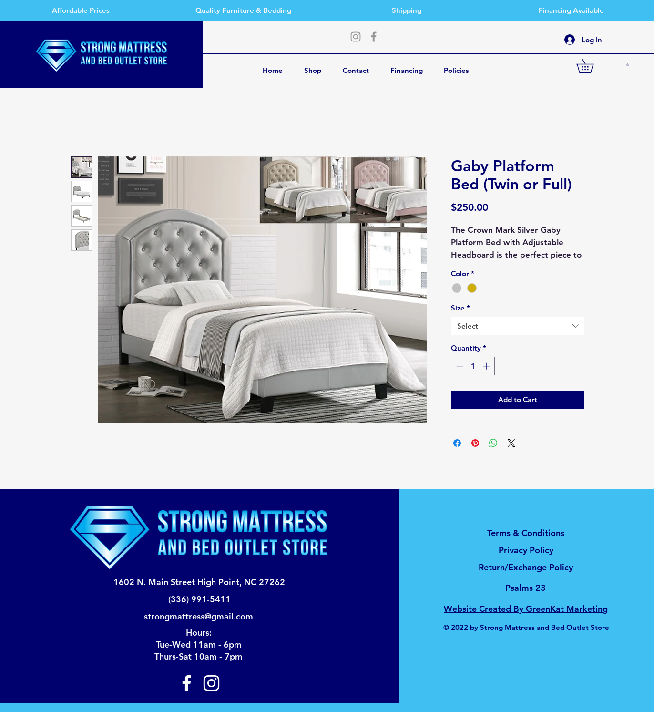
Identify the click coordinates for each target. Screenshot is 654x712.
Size (460, 307)
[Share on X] (511, 443)
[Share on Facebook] (457, 443)
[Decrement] (458, 366)
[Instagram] (355, 36)
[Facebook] (373, 36)
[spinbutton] (473, 366)
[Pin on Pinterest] (475, 443)
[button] (591, 66)
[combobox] (517, 326)
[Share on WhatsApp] (493, 443)
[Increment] (487, 366)
